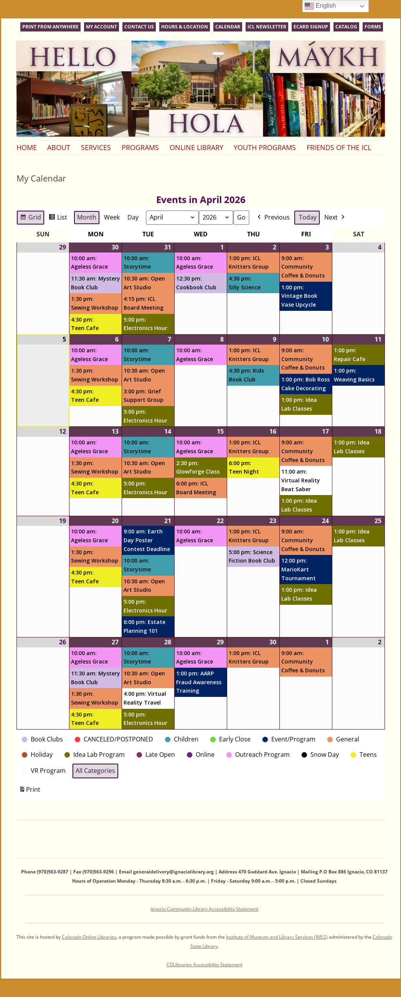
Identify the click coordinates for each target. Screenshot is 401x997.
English (320, 6)
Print (29, 791)
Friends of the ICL (339, 147)
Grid (30, 218)
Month (86, 217)
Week (112, 217)
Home (27, 147)
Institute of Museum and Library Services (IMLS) (277, 937)
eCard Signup (311, 26)
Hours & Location (184, 26)
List (57, 218)
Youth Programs (265, 147)
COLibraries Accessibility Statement (205, 964)
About (58, 147)
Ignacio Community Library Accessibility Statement (204, 909)
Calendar (227, 26)
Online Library (196, 147)
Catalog (346, 26)
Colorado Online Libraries (89, 937)
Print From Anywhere (50, 26)
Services (96, 147)
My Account (101, 26)
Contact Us (139, 26)
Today (308, 217)
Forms (373, 26)
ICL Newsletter (267, 26)
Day (133, 217)
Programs (140, 147)
